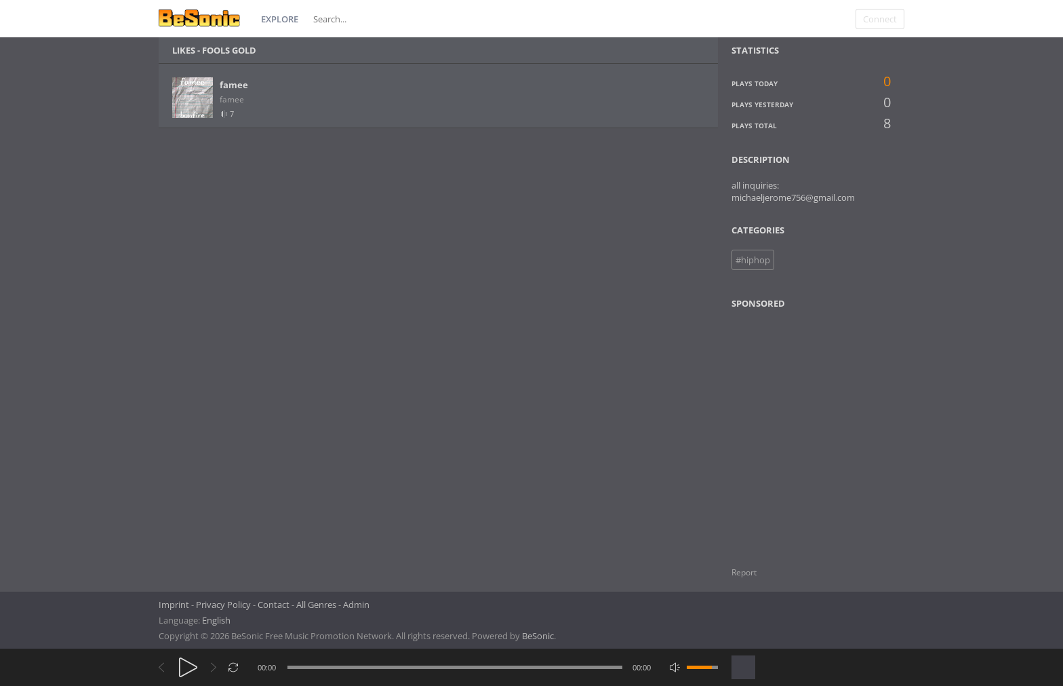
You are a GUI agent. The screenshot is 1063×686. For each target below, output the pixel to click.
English (216, 620)
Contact (273, 604)
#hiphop (753, 260)
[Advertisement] (797, 429)
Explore (279, 19)
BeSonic (538, 636)
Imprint (174, 604)
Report (744, 572)
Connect (880, 19)
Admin (356, 604)
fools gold (229, 50)
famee (234, 85)
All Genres (316, 604)
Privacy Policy (223, 604)
